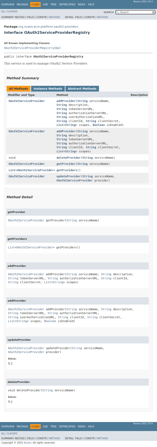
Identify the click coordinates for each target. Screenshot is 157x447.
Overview (7, 4)
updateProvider (69, 176)
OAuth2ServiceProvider (27, 101)
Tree (53, 4)
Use (45, 4)
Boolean (99, 125)
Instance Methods (48, 88)
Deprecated (67, 4)
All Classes (9, 11)
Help (91, 4)
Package (22, 4)
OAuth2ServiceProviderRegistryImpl (32, 48)
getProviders (67, 170)
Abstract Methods (82, 88)
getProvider (66, 163)
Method (54, 17)
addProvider (66, 101)
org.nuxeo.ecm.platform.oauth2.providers (48, 26)
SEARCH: (109, 12)
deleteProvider (69, 157)
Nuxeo (27, 442)
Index (82, 4)
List (60, 125)
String (82, 101)
